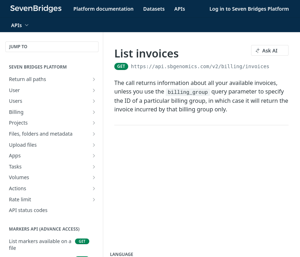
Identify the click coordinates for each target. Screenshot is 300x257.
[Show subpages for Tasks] (94, 167)
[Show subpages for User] (94, 90)
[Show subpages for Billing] (94, 112)
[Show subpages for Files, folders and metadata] (94, 134)
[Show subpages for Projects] (94, 123)
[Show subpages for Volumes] (94, 177)
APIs (179, 8)
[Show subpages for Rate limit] (94, 199)
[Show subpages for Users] (94, 101)
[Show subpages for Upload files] (94, 145)
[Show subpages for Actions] (94, 188)
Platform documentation (104, 8)
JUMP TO (18, 47)
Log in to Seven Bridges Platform (249, 8)
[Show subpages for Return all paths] (94, 79)
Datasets (154, 8)
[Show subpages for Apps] (94, 155)
